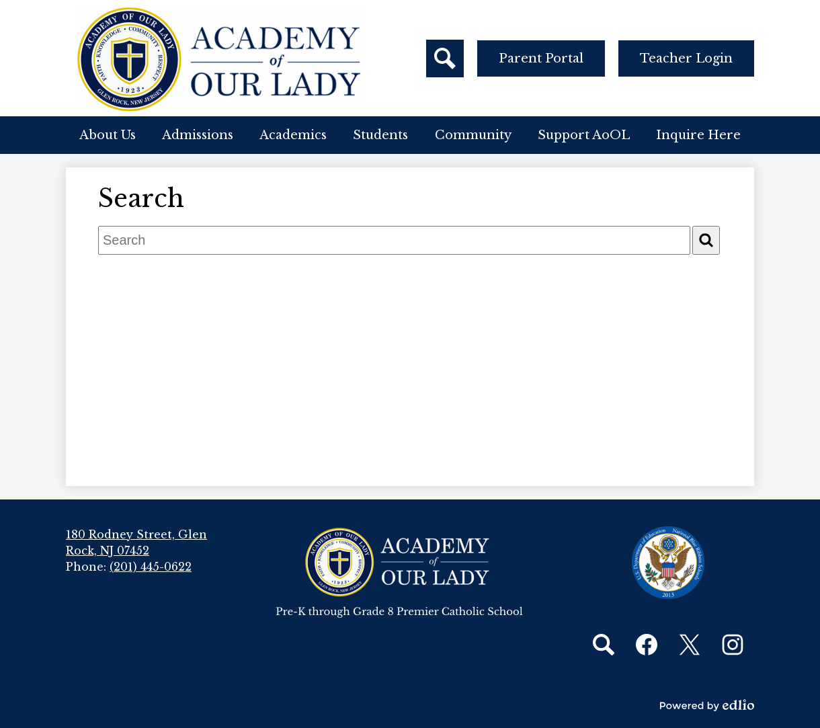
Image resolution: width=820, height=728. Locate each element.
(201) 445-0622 (151, 566)
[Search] (706, 240)
